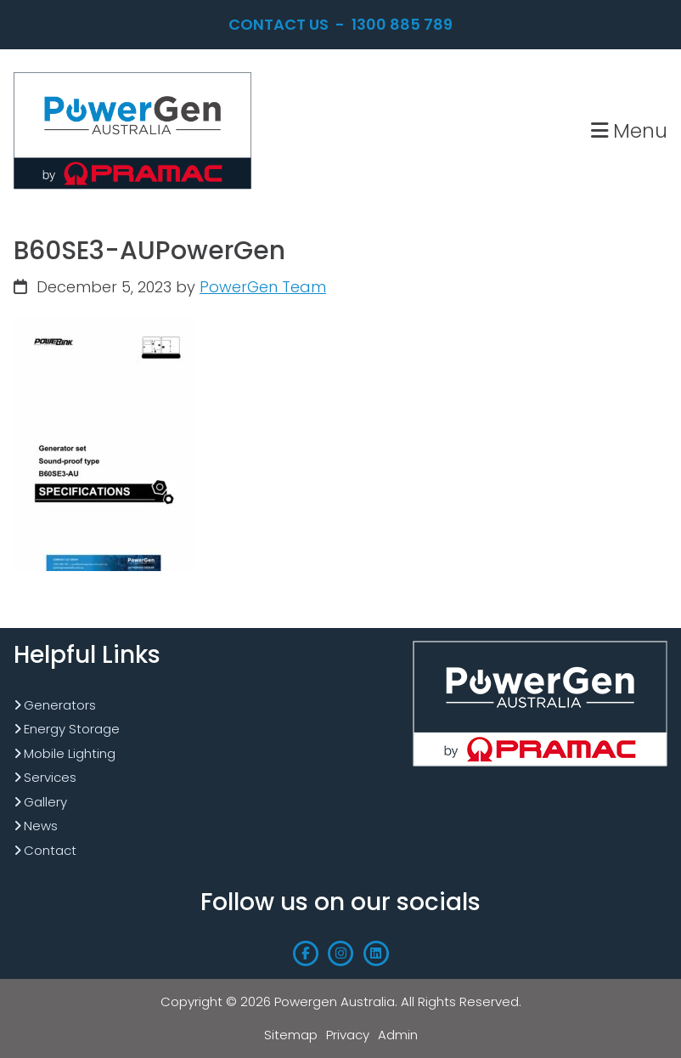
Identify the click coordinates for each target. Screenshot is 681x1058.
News (41, 826)
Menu (629, 130)
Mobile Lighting (69, 753)
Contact (50, 850)
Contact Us (278, 24)
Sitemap (291, 1035)
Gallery (45, 802)
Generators (60, 705)
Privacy (347, 1035)
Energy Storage (72, 729)
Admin (398, 1035)
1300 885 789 (402, 24)
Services (50, 777)
